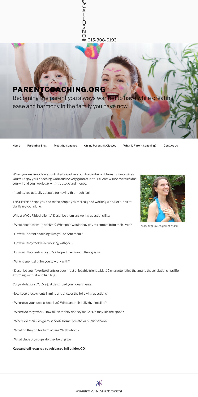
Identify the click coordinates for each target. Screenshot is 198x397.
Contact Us (171, 145)
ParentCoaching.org (59, 89)
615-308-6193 (102, 39)
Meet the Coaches (65, 145)
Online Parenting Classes (100, 145)
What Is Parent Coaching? (139, 145)
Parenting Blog (37, 145)
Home (16, 145)
